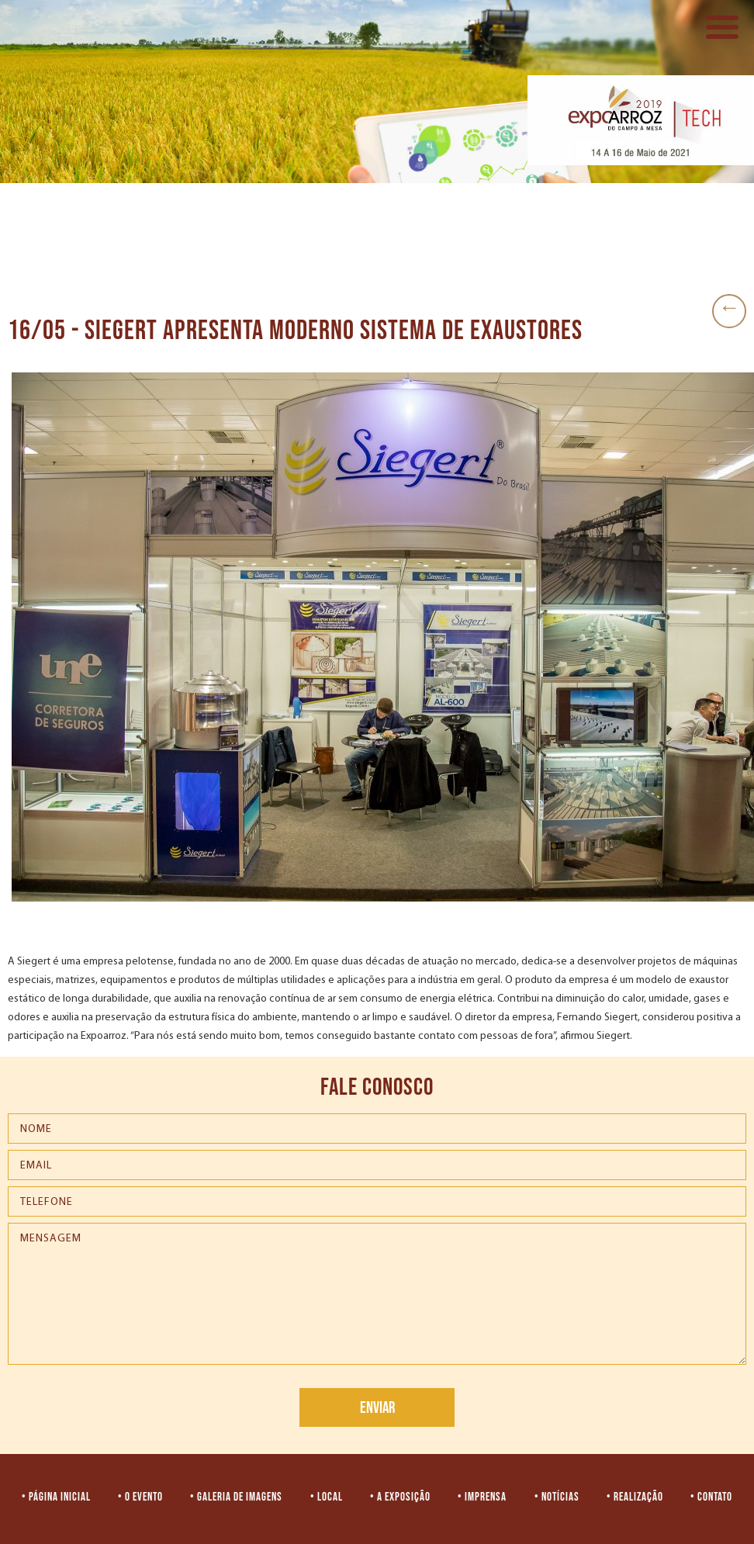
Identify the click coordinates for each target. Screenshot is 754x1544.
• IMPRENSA (482, 1497)
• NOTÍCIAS (556, 1497)
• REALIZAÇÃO (635, 1497)
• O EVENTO (140, 1497)
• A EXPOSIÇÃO (400, 1497)
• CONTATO (711, 1497)
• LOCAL (326, 1497)
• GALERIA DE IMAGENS (236, 1497)
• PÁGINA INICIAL (56, 1497)
